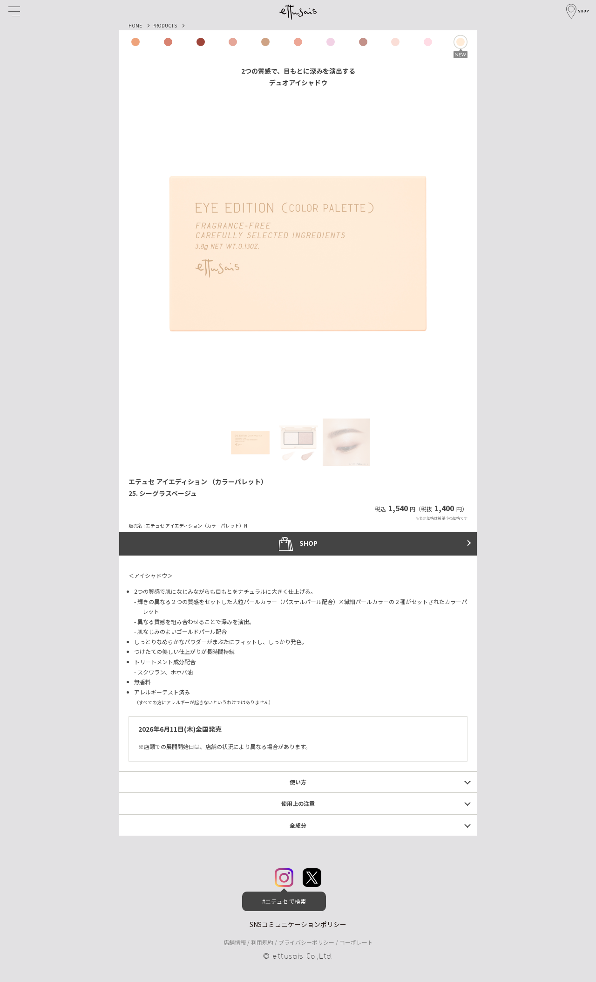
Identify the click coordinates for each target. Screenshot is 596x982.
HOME (135, 25)
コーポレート (356, 942)
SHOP (298, 544)
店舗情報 (235, 942)
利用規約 (262, 942)
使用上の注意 (298, 803)
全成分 (298, 825)
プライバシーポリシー (306, 942)
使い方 (298, 782)
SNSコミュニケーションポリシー (298, 924)
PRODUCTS (164, 25)
